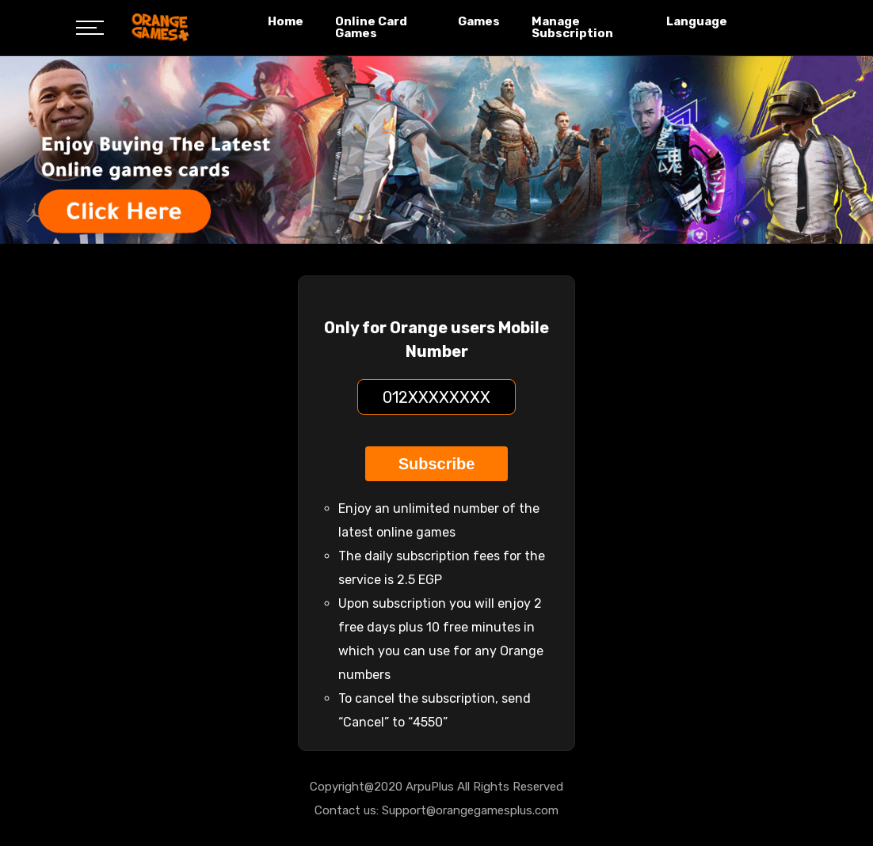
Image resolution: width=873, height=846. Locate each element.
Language (696, 21)
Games (479, 21)
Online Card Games (371, 27)
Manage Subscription (572, 27)
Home (285, 21)
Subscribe (436, 463)
